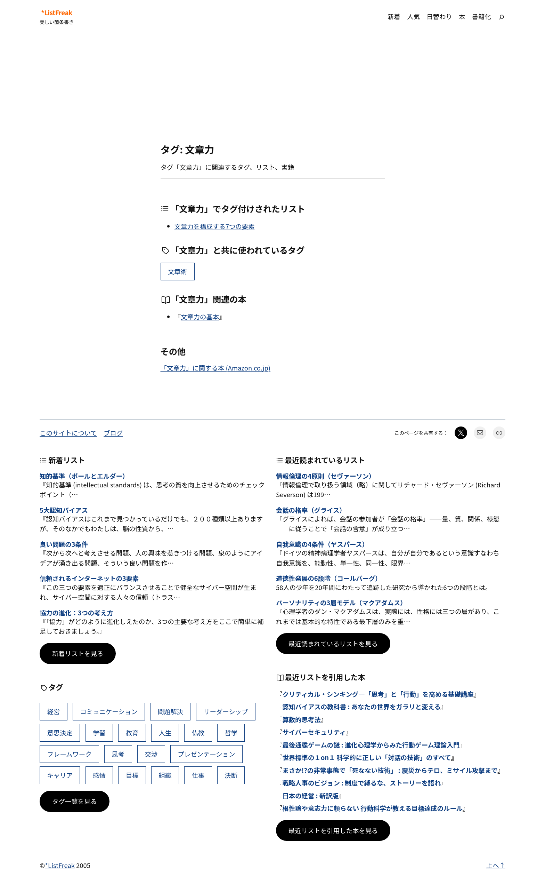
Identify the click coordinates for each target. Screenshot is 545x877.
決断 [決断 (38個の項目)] (231, 775)
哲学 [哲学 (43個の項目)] (231, 732)
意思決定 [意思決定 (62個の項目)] (60, 732)
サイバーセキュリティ (313, 731)
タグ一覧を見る (74, 801)
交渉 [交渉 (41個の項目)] (151, 753)
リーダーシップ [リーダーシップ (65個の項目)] (225, 711)
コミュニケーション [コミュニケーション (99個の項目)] (108, 711)
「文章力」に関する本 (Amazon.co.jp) (216, 367)
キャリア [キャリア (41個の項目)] (60, 775)
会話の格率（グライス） (311, 510)
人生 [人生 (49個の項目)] (165, 732)
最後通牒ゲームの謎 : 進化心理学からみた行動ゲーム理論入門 (370, 744)
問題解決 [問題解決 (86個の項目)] (170, 711)
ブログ (113, 432)
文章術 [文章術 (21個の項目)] (177, 271)
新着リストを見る (77, 653)
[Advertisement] (272, 88)
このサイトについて (68, 432)
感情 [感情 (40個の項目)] (99, 775)
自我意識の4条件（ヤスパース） (322, 544)
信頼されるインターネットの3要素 (89, 578)
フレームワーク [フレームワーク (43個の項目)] (69, 753)
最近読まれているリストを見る (333, 643)
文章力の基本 (200, 316)
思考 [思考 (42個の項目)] (118, 753)
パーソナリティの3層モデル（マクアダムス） (341, 602)
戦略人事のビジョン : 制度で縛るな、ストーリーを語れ (361, 782)
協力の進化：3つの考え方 (76, 612)
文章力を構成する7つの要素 (214, 226)
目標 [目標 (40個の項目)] (132, 775)
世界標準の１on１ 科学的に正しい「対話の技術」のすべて (366, 757)
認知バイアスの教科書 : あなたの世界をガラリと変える (361, 706)
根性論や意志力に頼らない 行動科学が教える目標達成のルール (372, 808)
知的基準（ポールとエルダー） (84, 476)
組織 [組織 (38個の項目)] (165, 775)
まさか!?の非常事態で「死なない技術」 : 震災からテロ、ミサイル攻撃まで (389, 770)
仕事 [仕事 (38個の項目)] (198, 775)
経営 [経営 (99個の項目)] (53, 711)
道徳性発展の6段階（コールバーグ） (328, 578)
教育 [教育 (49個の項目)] (132, 732)
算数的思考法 (301, 719)
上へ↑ (495, 865)
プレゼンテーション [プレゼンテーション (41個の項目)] (206, 753)
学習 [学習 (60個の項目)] (99, 732)
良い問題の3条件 (64, 544)
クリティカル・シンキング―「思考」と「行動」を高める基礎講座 (377, 694)
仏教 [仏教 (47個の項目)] (198, 732)
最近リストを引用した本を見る (333, 830)
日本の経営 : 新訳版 (310, 795)
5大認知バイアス (64, 510)
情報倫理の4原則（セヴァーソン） (325, 476)
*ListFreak (56, 12)
